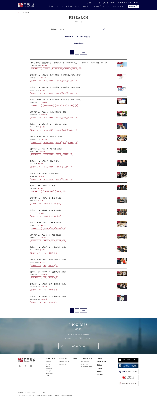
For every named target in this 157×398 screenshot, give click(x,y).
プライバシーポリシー (30, 392)
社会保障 (74, 68)
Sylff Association (85, 361)
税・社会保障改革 (57, 68)
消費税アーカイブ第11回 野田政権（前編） (78, 152)
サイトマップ (41, 392)
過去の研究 (117, 6)
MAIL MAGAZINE (124, 3)
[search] (104, 29)
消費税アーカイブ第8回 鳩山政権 (78, 189)
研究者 (86, 6)
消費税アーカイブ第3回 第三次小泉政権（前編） (78, 298)
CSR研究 (99, 358)
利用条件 (20, 392)
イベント (97, 3)
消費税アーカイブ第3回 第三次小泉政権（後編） (78, 275)
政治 (64, 81)
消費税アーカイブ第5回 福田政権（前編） (78, 238)
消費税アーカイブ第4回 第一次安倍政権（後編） (78, 250)
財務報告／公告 (49, 373)
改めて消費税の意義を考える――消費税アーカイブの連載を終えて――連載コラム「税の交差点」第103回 (78, 66)
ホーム (20, 12)
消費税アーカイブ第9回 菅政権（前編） (78, 176)
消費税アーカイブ (36, 68)
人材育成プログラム (100, 6)
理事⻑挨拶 (48, 361)
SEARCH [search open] (133, 6)
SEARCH (100, 375)
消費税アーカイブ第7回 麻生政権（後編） (78, 201)
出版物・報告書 (101, 362)
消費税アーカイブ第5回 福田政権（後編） (78, 225)
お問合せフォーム (78, 346)
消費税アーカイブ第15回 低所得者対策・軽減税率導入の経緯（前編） (78, 102)
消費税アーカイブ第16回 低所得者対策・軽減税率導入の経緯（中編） (78, 90)
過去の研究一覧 (62, 364)
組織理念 (48, 366)
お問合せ (105, 3)
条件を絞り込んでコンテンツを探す (78, 36)
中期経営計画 (49, 368)
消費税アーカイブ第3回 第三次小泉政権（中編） (78, 287)
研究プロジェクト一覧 (64, 361)
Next (83, 52)
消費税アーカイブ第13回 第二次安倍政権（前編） (78, 127)
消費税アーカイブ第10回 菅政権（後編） (78, 164)
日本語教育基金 (85, 364)
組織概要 (48, 364)
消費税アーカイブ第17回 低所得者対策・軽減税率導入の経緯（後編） (78, 78)
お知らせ (90, 3)
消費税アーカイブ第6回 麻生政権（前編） (78, 213)
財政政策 (67, 68)
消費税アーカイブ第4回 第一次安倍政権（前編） (78, 262)
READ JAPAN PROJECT (87, 366)
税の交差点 (47, 68)
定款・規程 (48, 371)
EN (137, 3)
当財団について (55, 6)
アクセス (113, 3)
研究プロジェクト (73, 6)
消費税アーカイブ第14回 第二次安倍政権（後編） (78, 115)
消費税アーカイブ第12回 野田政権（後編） (78, 139)
